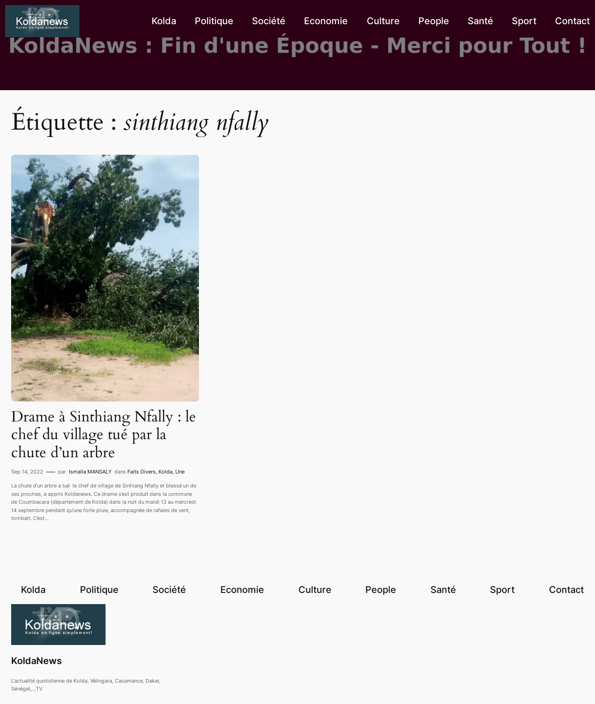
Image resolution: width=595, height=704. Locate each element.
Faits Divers (141, 471)
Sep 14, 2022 (27, 471)
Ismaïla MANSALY (90, 471)
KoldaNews (36, 660)
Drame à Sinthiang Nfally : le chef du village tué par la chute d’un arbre (103, 434)
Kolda (165, 471)
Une (180, 471)
